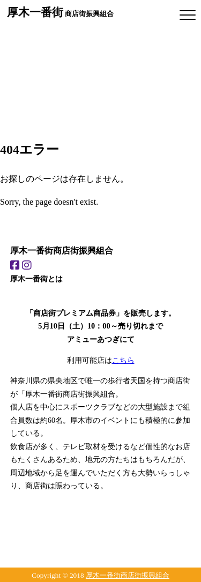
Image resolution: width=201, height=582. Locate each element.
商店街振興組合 (60, 12)
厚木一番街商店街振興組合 (127, 575)
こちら (123, 360)
